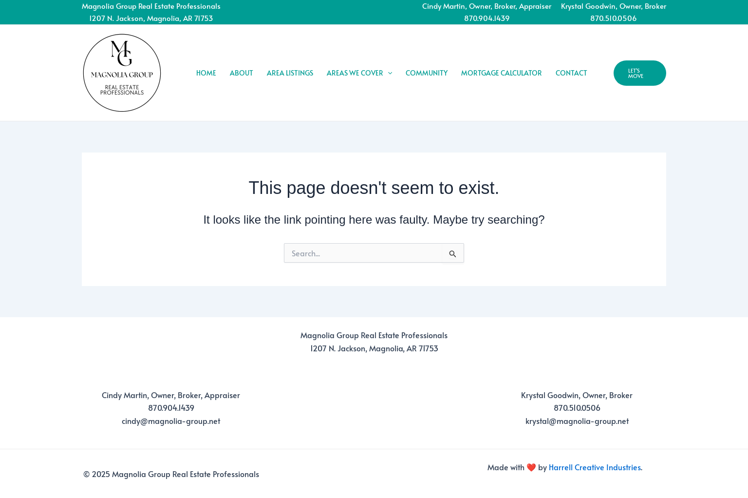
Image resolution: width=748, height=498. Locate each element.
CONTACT (571, 72)
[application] (387, 73)
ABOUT (241, 72)
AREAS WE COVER (359, 73)
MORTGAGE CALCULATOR (501, 72)
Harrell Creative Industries (595, 466)
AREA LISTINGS (290, 72)
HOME (206, 72)
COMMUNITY (427, 72)
